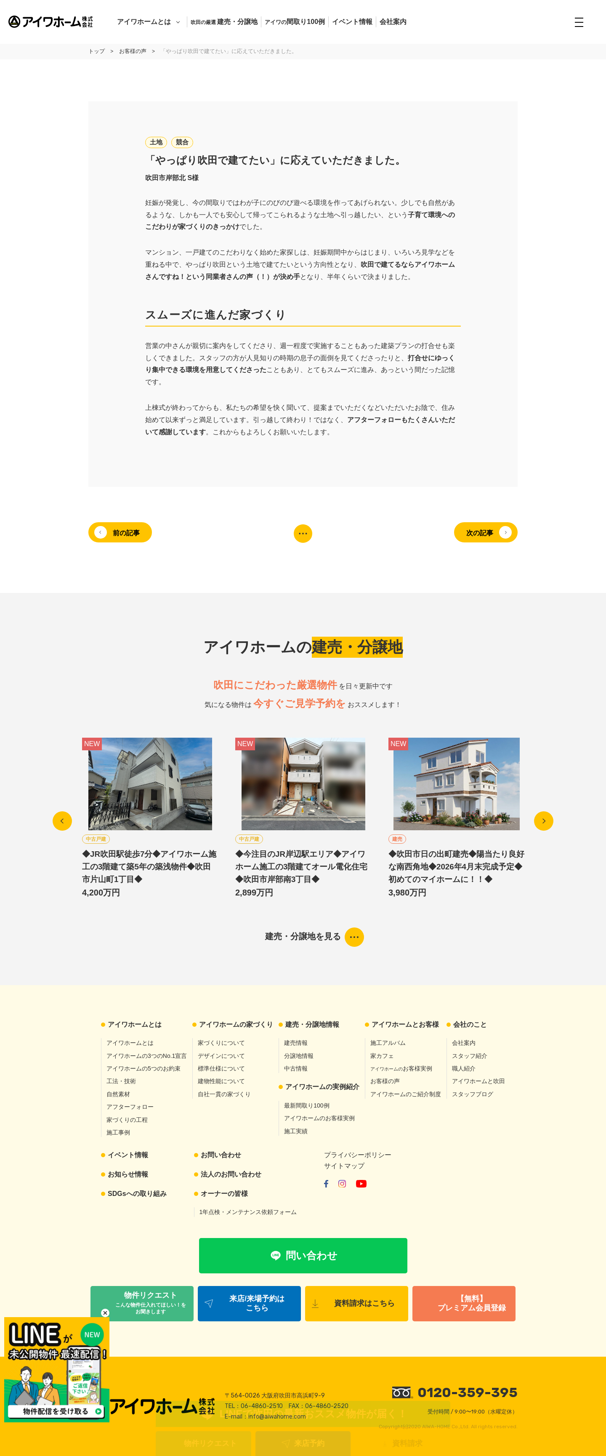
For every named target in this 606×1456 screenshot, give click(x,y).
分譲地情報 (299, 1055)
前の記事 (126, 533)
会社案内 (393, 21)
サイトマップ (344, 1165)
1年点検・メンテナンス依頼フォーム (248, 1212)
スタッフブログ (472, 1094)
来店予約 (309, 1443)
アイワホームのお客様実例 (319, 1118)
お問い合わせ (221, 1155)
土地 (156, 142)
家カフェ (382, 1055)
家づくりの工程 (127, 1119)
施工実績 (296, 1131)
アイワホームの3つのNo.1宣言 (146, 1055)
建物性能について (221, 1081)
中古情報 (296, 1068)
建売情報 (296, 1043)
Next (543, 821)
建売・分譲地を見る (303, 936)
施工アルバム (388, 1043)
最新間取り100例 (306, 1105)
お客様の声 (385, 1081)
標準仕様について (221, 1068)
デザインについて (221, 1055)
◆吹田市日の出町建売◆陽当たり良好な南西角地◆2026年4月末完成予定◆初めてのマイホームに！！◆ (456, 867)
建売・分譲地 (224, 21)
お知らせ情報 (128, 1174)
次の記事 (479, 533)
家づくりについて (221, 1043)
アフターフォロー (130, 1107)
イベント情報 (352, 21)
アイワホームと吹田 (478, 1081)
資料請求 (407, 1443)
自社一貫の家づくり (224, 1094)
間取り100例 (295, 21)
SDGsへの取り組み (137, 1193)
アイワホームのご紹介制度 (405, 1094)
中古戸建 (96, 839)
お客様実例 (401, 1068)
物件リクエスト (210, 1443)
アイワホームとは (144, 21)
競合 (182, 142)
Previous (62, 821)
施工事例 (118, 1132)
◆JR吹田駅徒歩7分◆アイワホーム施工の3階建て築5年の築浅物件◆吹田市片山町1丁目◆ (149, 867)
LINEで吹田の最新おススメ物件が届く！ (314, 1413)
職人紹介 (464, 1068)
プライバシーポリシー (357, 1155)
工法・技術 (121, 1081)
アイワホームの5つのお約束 (143, 1068)
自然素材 (118, 1094)
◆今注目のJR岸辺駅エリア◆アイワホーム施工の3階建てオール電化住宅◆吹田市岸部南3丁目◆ (301, 867)
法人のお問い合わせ (231, 1174)
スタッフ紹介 (469, 1055)
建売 (397, 839)
